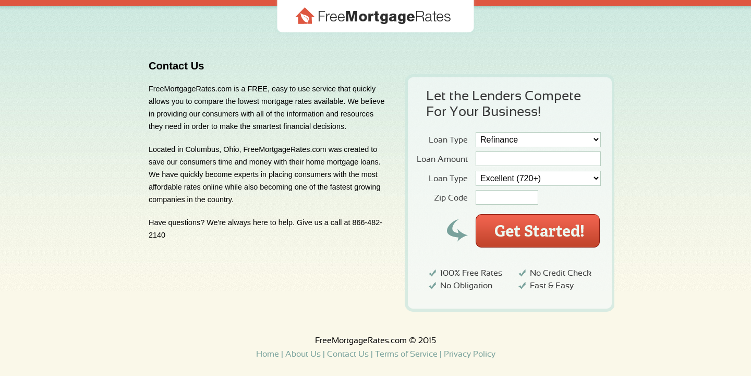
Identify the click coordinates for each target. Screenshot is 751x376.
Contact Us (348, 354)
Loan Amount (442, 159)
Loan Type (448, 140)
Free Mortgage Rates (375, 30)
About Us (303, 354)
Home (267, 354)
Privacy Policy (469, 354)
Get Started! (538, 231)
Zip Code (451, 198)
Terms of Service (406, 354)
